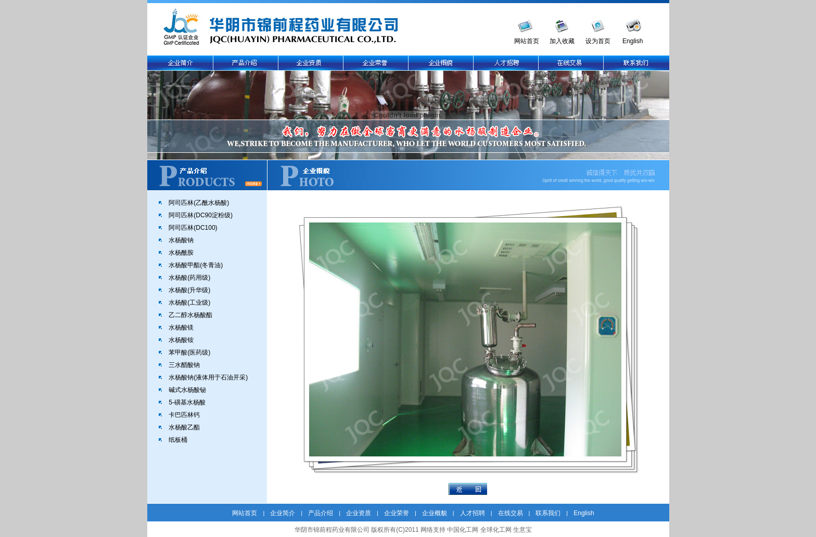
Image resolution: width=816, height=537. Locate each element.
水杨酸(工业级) (189, 302)
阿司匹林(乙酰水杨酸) (199, 202)
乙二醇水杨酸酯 (190, 315)
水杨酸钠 (181, 240)
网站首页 (526, 41)
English (632, 41)
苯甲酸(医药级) (189, 352)
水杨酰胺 (181, 252)
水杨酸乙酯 (184, 427)
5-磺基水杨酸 (187, 402)
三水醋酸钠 (184, 365)
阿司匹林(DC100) (193, 227)
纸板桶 (178, 439)
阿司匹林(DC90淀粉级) (201, 215)
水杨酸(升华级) (189, 290)
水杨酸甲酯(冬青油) (196, 265)
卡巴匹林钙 (184, 414)
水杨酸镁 (181, 327)
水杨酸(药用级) (189, 277)
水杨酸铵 (181, 340)
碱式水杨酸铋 (187, 390)
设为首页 (597, 41)
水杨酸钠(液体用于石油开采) (208, 377)
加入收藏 (562, 41)
